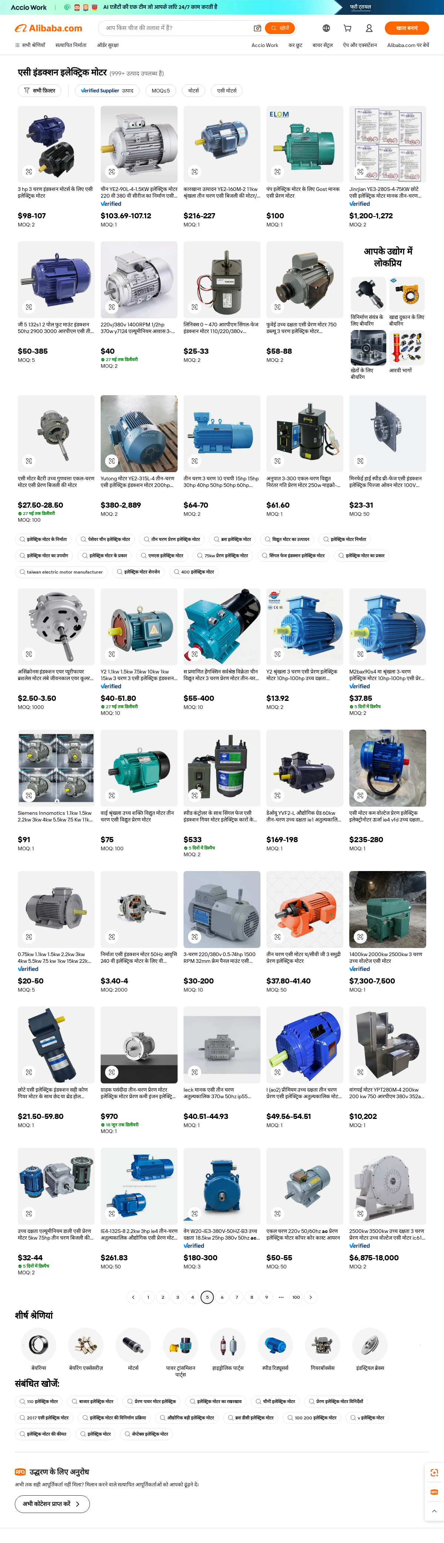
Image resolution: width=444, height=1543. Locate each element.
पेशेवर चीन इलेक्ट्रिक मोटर (105, 539)
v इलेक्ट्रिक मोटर (367, 1418)
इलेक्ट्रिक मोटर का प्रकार (361, 556)
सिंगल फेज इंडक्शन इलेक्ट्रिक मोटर (293, 556)
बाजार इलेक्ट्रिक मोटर (92, 1402)
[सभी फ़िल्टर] (39, 90)
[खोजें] (280, 28)
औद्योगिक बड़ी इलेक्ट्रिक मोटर (187, 1418)
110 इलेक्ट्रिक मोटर (39, 1402)
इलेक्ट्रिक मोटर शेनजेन (138, 572)
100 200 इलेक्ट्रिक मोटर (311, 1418)
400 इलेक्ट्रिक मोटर (194, 572)
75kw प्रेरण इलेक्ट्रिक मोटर (222, 556)
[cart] (348, 29)
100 (296, 1297)
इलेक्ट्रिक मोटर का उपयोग (44, 556)
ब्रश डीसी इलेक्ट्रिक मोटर (250, 1418)
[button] (257, 28)
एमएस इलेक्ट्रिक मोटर (162, 556)
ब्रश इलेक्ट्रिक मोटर (232, 539)
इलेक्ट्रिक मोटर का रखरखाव (216, 1402)
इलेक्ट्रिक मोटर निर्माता (344, 539)
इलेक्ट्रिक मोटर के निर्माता (43, 539)
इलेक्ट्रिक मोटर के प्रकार (104, 556)
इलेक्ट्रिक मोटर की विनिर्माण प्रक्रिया (114, 1418)
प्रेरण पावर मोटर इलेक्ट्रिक (151, 1402)
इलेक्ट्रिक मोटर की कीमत (43, 1434)
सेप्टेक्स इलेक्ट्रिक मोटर (146, 1434)
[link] (434, 1472)
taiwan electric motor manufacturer (61, 572)
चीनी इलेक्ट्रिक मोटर (275, 1402)
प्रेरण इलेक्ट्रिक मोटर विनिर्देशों (336, 1402)
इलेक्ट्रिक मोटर (95, 1434)
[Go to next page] (310, 1297)
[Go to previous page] (133, 1297)
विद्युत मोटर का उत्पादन (287, 539)
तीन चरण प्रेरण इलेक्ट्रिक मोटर (172, 539)
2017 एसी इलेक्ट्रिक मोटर (44, 1418)
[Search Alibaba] (176, 28)
